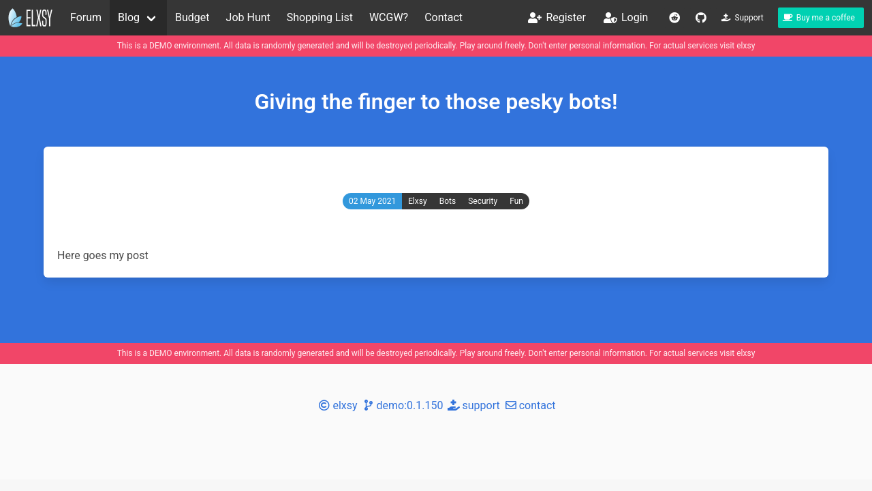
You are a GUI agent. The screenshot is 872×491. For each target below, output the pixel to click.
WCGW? (388, 17)
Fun (516, 201)
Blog (129, 17)
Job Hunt (248, 17)
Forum (86, 17)
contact (529, 405)
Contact (443, 17)
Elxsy (417, 201)
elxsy (745, 45)
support (472, 405)
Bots (447, 201)
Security (482, 201)
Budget (192, 17)
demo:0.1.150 (401, 405)
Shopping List (320, 17)
